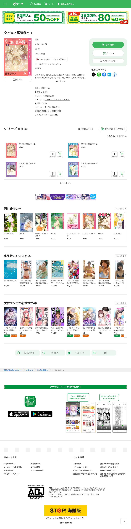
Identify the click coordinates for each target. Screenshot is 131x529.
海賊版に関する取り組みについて (85, 474)
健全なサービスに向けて (109, 467)
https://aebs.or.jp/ (56, 496)
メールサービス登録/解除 (13, 467)
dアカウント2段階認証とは (83, 471)
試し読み (19, 79)
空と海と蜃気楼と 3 (27, 163)
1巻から (111, 136)
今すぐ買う (110, 45)
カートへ (110, 53)
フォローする (45, 44)
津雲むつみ (39, 44)
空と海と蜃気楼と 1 (27, 144)
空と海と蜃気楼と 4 (89, 163)
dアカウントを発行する (56, 518)
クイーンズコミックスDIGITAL (57, 100)
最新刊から (122, 136)
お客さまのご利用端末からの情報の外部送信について (112, 475)
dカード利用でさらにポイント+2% (47, 64)
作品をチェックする (110, 61)
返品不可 (38, 68)
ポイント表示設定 (37, 471)
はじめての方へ (9, 464)
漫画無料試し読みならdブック (13, 370)
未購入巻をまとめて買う (115, 129)
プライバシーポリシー (81, 467)
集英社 (45, 92)
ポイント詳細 (58, 59)
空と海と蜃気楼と (52, 107)
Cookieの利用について (108, 471)
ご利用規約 (77, 464)
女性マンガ (49, 96)
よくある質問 (35, 467)
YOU (45, 103)
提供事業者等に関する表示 (109, 464)
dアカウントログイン (11, 474)
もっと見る (120, 209)
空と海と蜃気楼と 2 (89, 144)
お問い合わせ (8, 471)
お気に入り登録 (86, 129)
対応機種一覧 (35, 464)
